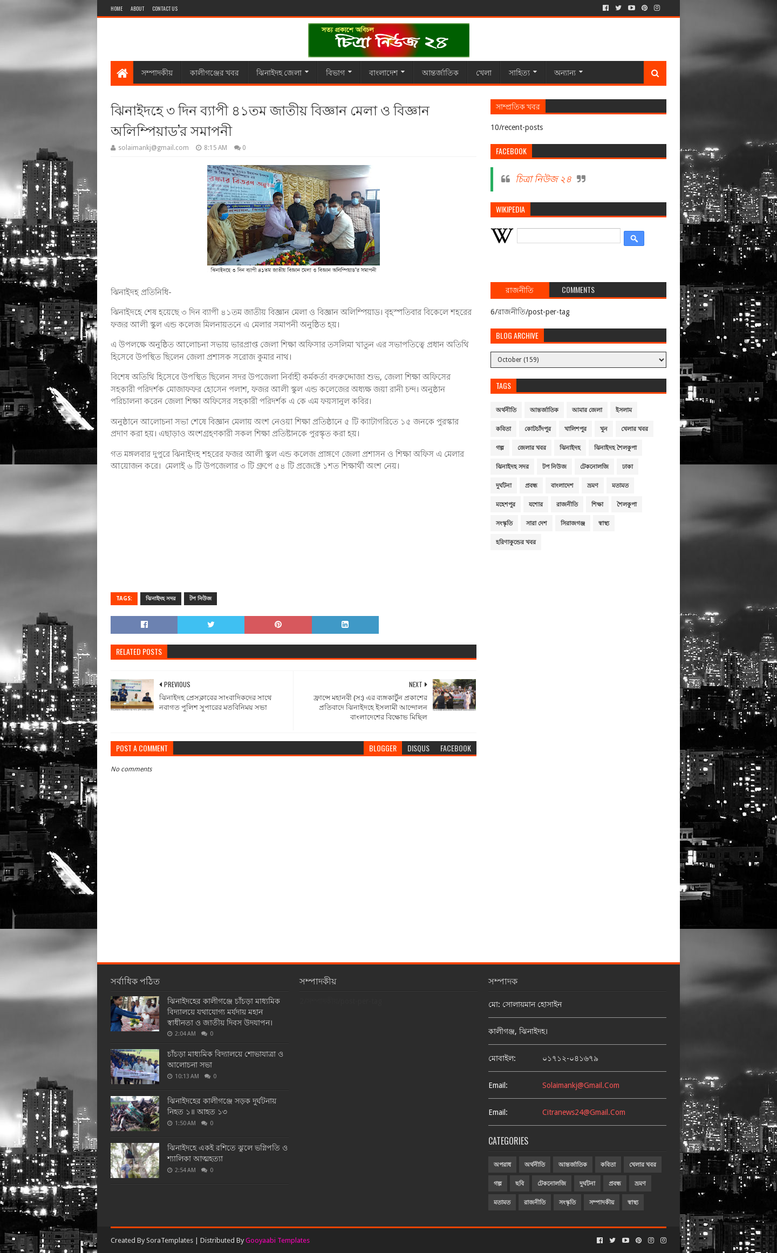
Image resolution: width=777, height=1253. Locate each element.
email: (498, 1085)
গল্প (500, 447)
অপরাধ (502, 1164)
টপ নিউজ (200, 598)
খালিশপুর (575, 429)
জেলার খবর (531, 447)
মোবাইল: (502, 1058)
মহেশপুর (505, 504)
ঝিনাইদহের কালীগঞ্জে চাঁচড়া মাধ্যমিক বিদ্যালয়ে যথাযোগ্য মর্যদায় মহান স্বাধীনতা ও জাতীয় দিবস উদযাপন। (223, 1011)
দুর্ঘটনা (504, 485)
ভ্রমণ (592, 485)
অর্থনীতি (506, 410)
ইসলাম (624, 410)
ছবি (519, 1183)
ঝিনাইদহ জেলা (279, 72)
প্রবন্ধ (531, 485)
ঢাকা (627, 466)
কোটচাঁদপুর (537, 429)
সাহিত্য (519, 72)
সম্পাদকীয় (157, 72)
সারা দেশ (536, 523)
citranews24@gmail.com (583, 1112)
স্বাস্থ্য (603, 523)
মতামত (620, 485)
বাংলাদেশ (383, 72)
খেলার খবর (634, 429)
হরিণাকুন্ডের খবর (516, 542)
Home (116, 8)
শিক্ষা (597, 504)
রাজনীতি (567, 504)
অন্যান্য (565, 72)
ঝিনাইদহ (570, 447)
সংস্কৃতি (504, 523)
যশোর (536, 504)
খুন (604, 429)
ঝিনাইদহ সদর (161, 598)
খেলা (484, 72)
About (137, 8)
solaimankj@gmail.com (580, 1085)
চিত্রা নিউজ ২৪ (543, 179)
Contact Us (165, 8)
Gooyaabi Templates (278, 1240)
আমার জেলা (587, 410)
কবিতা (503, 429)
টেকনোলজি (594, 466)
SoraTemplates (169, 1240)
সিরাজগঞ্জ (573, 523)
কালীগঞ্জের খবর (214, 72)
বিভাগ (335, 72)
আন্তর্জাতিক (440, 72)
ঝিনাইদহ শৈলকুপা (615, 447)
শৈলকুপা (627, 504)
